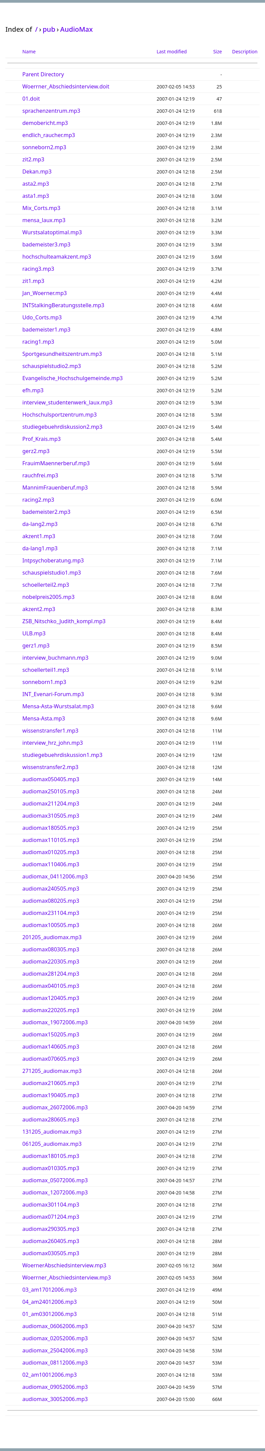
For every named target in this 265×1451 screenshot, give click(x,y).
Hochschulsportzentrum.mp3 (59, 414)
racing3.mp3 (38, 268)
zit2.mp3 (33, 159)
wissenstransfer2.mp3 (50, 767)
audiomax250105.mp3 (50, 791)
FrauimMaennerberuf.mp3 (56, 463)
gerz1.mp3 (35, 645)
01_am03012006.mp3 (49, 1314)
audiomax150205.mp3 (50, 1034)
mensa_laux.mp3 (43, 220)
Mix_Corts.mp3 (41, 208)
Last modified (172, 51)
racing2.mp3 (38, 499)
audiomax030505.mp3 (50, 1253)
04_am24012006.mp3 (49, 1301)
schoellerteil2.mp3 (45, 584)
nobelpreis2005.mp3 (48, 597)
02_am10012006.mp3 (49, 1374)
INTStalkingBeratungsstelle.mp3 (63, 305)
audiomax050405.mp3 (50, 779)
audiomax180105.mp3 (50, 1156)
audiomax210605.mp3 (50, 1083)
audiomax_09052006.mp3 (55, 1387)
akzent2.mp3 (38, 609)
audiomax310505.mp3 (50, 815)
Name (29, 51)
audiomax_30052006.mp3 (55, 1399)
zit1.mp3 (33, 281)
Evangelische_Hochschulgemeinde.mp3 (72, 378)
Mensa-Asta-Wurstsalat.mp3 (58, 706)
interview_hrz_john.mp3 (52, 742)
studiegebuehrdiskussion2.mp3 (62, 426)
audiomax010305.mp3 (50, 1168)
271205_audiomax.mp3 (52, 1071)
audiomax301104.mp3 (50, 1204)
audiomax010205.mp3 (50, 852)
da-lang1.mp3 (40, 548)
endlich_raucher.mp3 (48, 135)
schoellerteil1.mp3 (45, 670)
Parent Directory (43, 74)
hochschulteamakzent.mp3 (56, 256)
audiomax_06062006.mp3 (55, 1326)
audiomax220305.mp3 (50, 961)
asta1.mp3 (35, 196)
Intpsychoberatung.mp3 (53, 560)
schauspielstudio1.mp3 (51, 572)
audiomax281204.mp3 (50, 973)
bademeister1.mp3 (46, 329)
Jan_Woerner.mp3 (44, 293)
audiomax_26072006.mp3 (55, 1107)
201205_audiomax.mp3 (52, 937)
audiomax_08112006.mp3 (55, 1362)
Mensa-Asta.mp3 (43, 718)
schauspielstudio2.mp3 (51, 366)
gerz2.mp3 (35, 451)
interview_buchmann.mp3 (55, 657)
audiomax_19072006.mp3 (55, 1022)
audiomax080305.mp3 (50, 949)
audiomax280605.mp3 (50, 1119)
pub (49, 29)
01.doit (31, 98)
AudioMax (76, 29)
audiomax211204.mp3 (50, 803)
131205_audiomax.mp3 (52, 1131)
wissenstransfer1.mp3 (50, 730)
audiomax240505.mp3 (50, 888)
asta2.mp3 (35, 183)
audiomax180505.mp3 (50, 828)
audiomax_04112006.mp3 (55, 876)
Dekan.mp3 (36, 171)
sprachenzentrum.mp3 (51, 110)
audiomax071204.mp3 (50, 1216)
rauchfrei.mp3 (40, 475)
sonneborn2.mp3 (44, 147)
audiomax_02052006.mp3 (55, 1338)
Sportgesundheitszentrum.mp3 (62, 354)
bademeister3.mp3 (46, 244)
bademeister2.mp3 (46, 512)
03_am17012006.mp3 (49, 1289)
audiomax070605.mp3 (50, 1058)
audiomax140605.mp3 (50, 1046)
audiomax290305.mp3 (50, 1229)
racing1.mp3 (38, 341)
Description (245, 51)
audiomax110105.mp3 (50, 840)
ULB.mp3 (34, 633)
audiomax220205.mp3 (50, 1010)
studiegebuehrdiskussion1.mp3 (62, 755)
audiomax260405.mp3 (50, 1241)
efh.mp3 (33, 390)
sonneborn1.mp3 (44, 682)
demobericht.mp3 (45, 123)
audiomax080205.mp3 (50, 900)
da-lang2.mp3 (40, 524)
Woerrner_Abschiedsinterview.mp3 (66, 1277)
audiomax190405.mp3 (50, 1095)
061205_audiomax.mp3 (52, 1143)
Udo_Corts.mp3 (42, 317)
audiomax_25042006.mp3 (55, 1350)
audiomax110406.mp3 (50, 864)
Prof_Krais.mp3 (41, 439)
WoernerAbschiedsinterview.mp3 (64, 1265)
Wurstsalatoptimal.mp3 (52, 232)
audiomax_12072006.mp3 (55, 1192)
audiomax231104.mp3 (50, 913)
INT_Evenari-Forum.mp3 (53, 694)
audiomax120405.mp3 (50, 998)
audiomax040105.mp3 (50, 986)
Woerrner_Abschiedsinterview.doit (65, 86)
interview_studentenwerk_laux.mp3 (67, 402)
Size (217, 51)
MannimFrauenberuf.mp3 (55, 487)
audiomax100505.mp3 (50, 925)
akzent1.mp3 (38, 536)
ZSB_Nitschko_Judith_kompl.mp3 (64, 621)
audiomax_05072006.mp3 (55, 1180)
